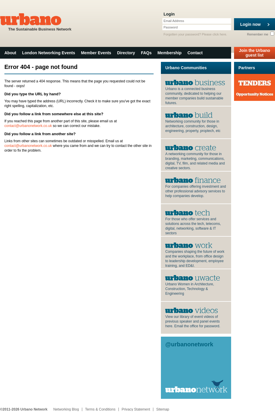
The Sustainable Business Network (39, 21)
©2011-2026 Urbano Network (23, 409)
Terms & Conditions (100, 409)
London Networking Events (48, 52)
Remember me (260, 34)
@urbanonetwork (189, 344)
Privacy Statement (136, 409)
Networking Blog (66, 409)
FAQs (146, 52)
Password (171, 27)
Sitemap (162, 409)
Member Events (96, 52)
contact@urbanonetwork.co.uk (28, 126)
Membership (169, 52)
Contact (195, 52)
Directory (126, 52)
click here (219, 34)
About (10, 52)
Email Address (174, 21)
